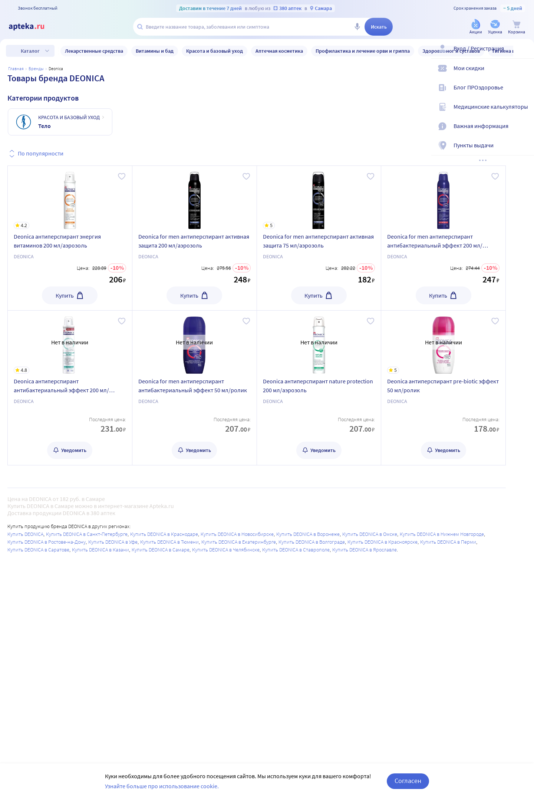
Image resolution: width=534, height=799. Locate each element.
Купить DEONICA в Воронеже (308, 534)
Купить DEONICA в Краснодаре (164, 534)
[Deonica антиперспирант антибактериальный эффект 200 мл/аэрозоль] (70, 342)
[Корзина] (516, 27)
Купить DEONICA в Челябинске (226, 549)
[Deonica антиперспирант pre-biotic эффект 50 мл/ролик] (443, 342)
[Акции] (475, 27)
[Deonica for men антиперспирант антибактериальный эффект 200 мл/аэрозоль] (443, 197)
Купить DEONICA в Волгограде (311, 541)
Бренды (36, 68)
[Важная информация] (523, 132)
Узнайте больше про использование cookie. (162, 786)
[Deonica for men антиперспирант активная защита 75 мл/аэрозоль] (319, 197)
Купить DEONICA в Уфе (113, 541)
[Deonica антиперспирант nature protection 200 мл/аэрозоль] (319, 342)
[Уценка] (495, 27)
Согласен (408, 780)
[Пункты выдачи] (523, 151)
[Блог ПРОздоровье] (523, 93)
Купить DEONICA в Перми (448, 541)
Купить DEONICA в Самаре (160, 549)
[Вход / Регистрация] (523, 54)
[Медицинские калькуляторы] (523, 112)
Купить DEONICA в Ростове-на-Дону (46, 541)
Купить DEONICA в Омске (369, 534)
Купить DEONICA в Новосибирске (237, 534)
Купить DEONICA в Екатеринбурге (238, 541)
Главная (16, 68)
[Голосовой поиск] (357, 27)
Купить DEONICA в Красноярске (382, 541)
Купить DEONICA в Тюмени (169, 541)
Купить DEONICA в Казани (100, 549)
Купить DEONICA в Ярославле (364, 549)
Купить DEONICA (25, 534)
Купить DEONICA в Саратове (38, 549)
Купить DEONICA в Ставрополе (296, 549)
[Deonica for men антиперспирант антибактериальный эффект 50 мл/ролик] (194, 342)
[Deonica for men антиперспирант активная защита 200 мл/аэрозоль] (194, 197)
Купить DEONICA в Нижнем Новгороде (442, 534)
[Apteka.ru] (32, 26)
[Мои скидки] (523, 74)
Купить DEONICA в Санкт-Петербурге (87, 534)
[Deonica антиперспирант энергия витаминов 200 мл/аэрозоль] (70, 197)
